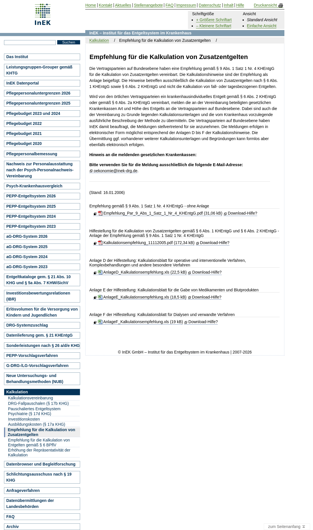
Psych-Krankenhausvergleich (34, 186)
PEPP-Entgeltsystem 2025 (31, 206)
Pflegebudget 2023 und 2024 (33, 113)
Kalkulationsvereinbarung (30, 398)
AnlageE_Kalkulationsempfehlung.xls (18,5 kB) (142, 297)
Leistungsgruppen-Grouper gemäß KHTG (39, 70)
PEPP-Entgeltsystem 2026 (31, 196)
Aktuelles (123, 5)
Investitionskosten (24, 419)
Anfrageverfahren (23, 490)
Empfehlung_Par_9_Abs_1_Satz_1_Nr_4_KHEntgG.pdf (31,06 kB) (160, 213)
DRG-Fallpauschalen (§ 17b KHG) (38, 403)
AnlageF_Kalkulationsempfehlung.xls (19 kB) (140, 321)
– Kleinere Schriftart (213, 25)
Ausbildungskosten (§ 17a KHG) (36, 424)
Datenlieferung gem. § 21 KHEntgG (39, 335)
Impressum (186, 5)
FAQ (10, 516)
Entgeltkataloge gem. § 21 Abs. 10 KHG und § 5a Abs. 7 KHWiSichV (38, 279)
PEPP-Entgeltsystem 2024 (31, 216)
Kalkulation (99, 40)
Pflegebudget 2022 (24, 123)
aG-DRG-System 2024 (26, 256)
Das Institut (17, 56)
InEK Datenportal (22, 83)
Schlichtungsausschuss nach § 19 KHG (39, 477)
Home (90, 5)
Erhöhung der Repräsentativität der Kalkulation (39, 452)
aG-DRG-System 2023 (26, 266)
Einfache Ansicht (262, 25)
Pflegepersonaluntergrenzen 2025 (38, 103)
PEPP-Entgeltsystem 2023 (31, 226)
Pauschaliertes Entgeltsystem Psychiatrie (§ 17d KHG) (34, 411)
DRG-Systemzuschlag (27, 325)
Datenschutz (210, 5)
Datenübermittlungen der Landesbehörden (30, 503)
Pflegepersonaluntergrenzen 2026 (38, 93)
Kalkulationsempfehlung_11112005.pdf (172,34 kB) (146, 242)
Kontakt (105, 5)
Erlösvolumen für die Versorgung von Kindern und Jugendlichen (42, 312)
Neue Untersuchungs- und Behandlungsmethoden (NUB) (34, 378)
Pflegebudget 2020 (24, 143)
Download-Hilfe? (242, 213)
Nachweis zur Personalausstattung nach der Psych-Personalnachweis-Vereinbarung (40, 170)
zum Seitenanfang (287, 527)
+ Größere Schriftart (213, 19)
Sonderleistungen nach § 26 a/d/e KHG (43, 345)
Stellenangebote (148, 5)
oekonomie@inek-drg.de (116, 171)
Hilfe (240, 5)
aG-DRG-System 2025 (26, 246)
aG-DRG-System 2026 (26, 236)
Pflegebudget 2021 (24, 133)
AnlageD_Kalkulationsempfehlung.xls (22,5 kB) (142, 272)
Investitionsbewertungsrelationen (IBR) (38, 296)
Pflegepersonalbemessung (31, 154)
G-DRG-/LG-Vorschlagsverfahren (37, 365)
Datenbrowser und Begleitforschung (41, 464)
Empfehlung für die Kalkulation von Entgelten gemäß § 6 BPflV (39, 442)
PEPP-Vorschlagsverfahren (32, 355)
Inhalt (228, 5)
